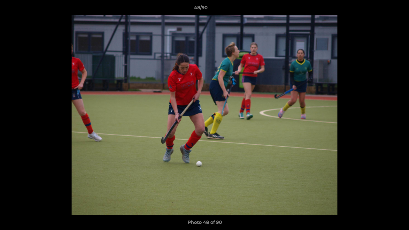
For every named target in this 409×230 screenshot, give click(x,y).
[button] (382, 9)
